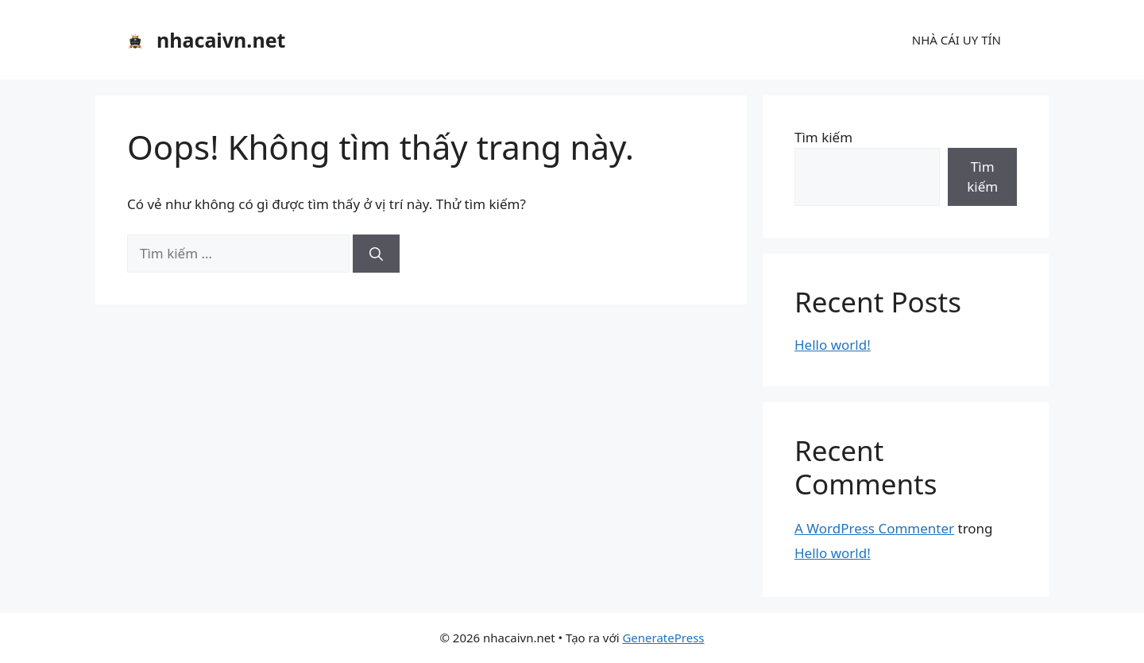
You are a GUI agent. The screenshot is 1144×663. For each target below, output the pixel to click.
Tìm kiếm (823, 137)
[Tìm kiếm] (376, 254)
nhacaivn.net (221, 39)
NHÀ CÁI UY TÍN (956, 40)
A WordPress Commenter (874, 528)
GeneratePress (663, 638)
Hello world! (832, 344)
